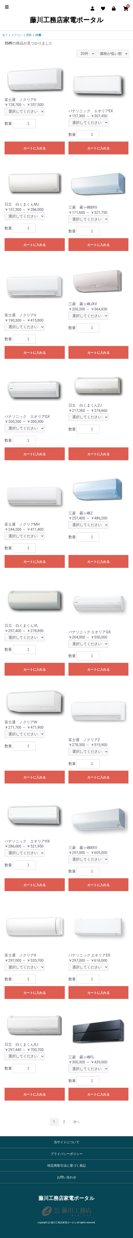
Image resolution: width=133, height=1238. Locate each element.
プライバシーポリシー (67, 1154)
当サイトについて (66, 1142)
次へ (76, 1122)
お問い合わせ (66, 1177)
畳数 (29, 35)
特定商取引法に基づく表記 (66, 1165)
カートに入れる (34, 148)
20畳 (38, 35)
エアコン (16, 35)
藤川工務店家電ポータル (66, 20)
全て (5, 35)
